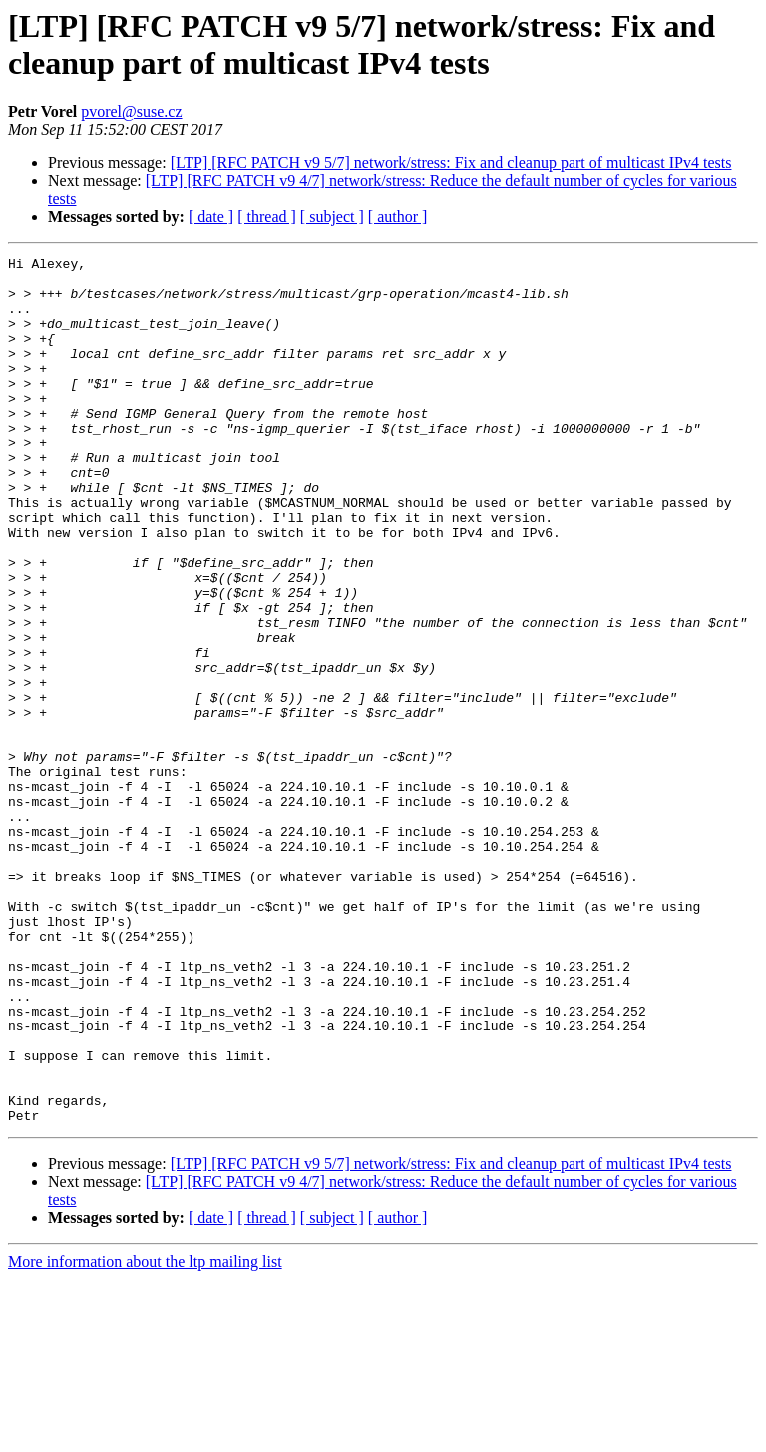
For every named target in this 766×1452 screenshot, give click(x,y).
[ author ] (398, 216)
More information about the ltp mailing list (145, 1434)
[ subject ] (332, 216)
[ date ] (211, 216)
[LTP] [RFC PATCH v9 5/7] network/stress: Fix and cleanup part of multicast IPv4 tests (451, 162)
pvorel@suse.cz (131, 111)
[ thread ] (266, 216)
